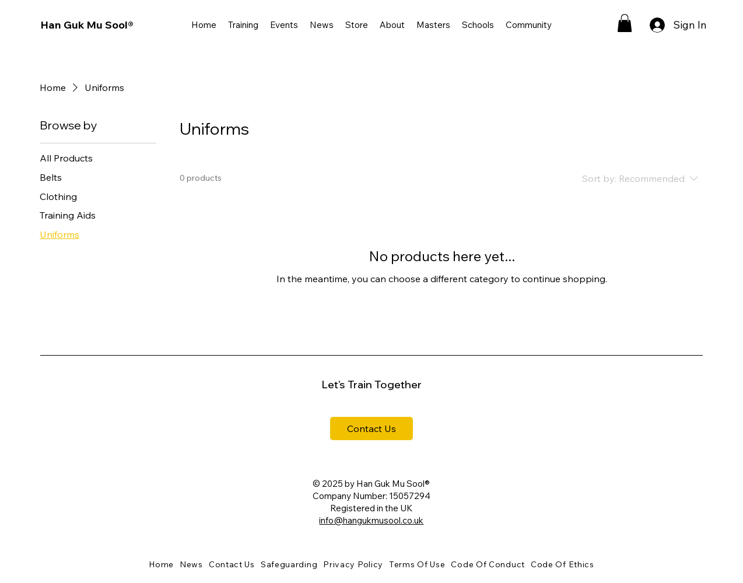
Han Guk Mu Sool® (87, 24)
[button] (243, 25)
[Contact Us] (371, 428)
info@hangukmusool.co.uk (371, 520)
